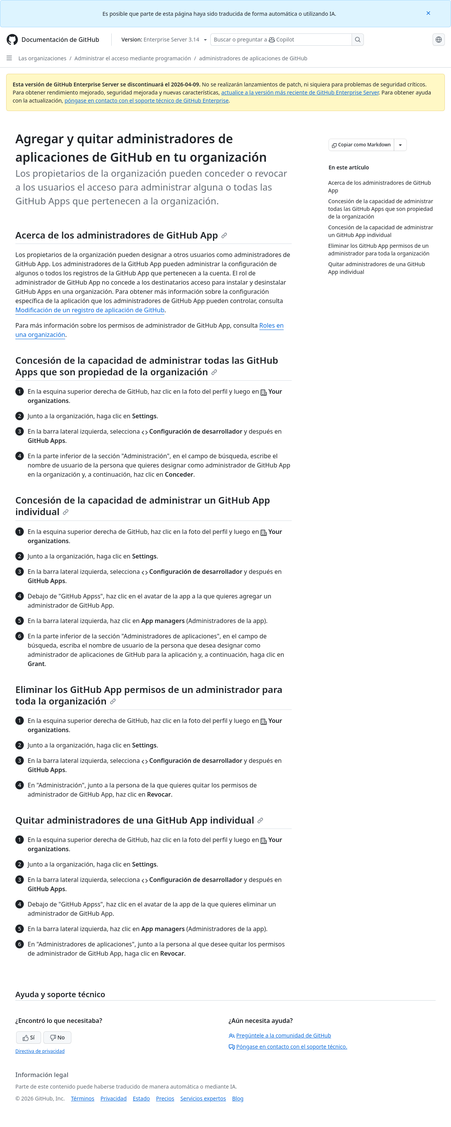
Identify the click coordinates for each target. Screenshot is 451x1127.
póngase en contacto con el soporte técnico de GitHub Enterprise (146, 100)
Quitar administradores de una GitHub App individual (139, 820)
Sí (29, 1037)
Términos (82, 1098)
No (57, 1037)
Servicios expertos (203, 1098)
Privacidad (114, 1098)
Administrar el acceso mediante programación (132, 58)
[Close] (429, 12)
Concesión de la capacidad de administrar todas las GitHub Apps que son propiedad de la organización (146, 366)
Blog (238, 1098)
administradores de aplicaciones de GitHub (253, 58)
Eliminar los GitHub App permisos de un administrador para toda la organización (148, 695)
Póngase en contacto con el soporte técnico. (288, 1046)
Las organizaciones (42, 58)
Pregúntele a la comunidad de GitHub (280, 1035)
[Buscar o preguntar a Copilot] (287, 39)
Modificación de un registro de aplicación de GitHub (89, 310)
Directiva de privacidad (39, 1051)
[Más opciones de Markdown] (400, 145)
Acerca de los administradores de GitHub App (121, 235)
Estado (141, 1098)
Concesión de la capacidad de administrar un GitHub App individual (142, 506)
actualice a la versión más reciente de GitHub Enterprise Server (299, 92)
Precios (165, 1098)
